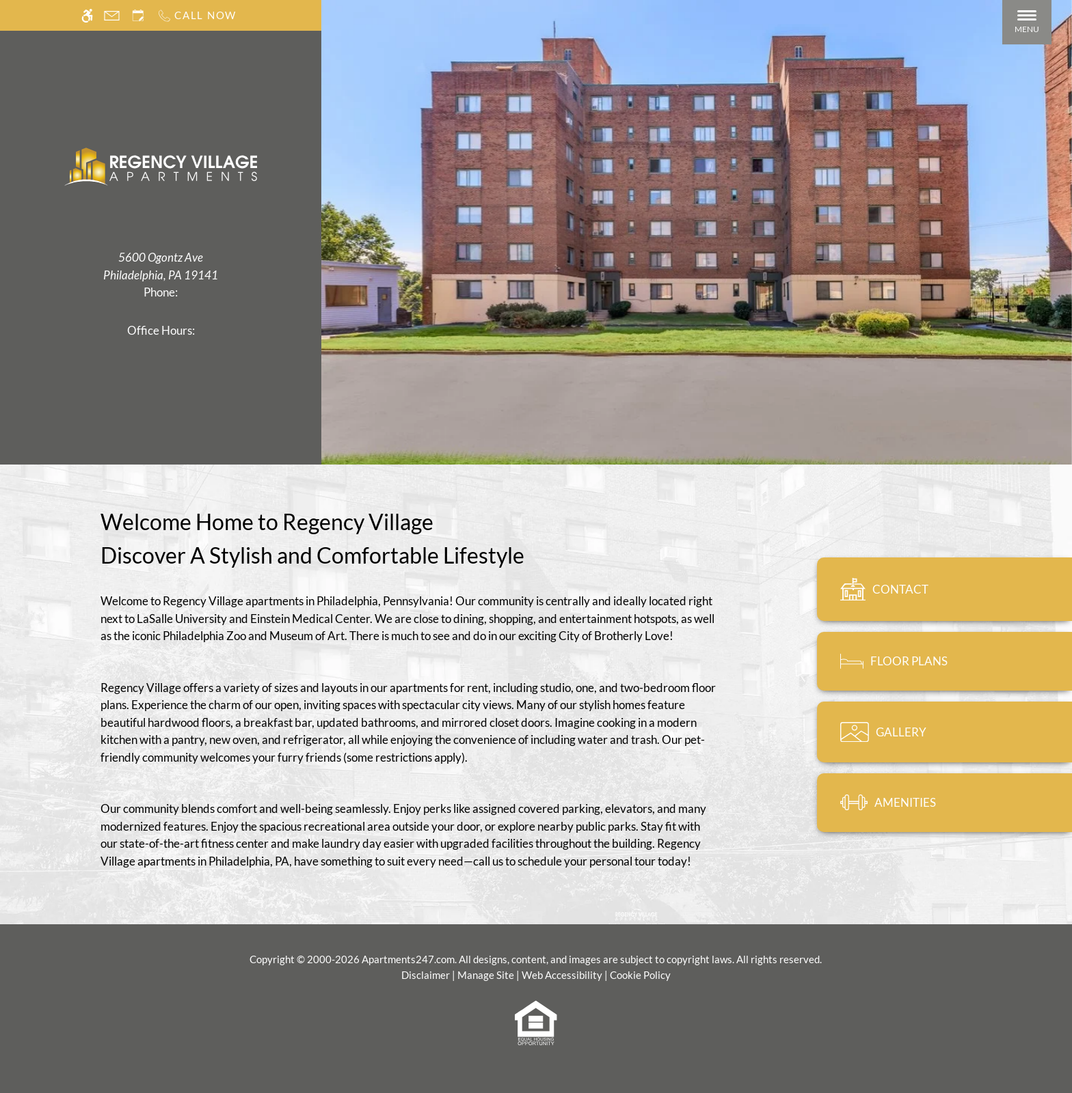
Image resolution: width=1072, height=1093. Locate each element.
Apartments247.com (408, 959)
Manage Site (485, 975)
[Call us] (196, 15)
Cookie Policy (640, 975)
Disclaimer (425, 975)
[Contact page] (111, 15)
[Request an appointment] (138, 15)
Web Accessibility (562, 975)
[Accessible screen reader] (87, 15)
